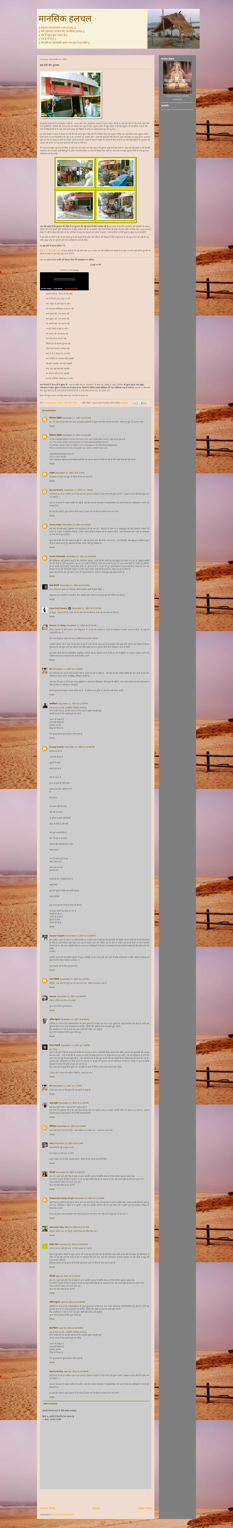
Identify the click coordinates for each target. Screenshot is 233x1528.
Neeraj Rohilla (56, 490)
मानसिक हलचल (65, 19)
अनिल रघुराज (54, 1019)
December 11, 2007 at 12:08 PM (73, 703)
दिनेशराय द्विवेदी (47, 250)
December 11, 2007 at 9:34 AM (76, 524)
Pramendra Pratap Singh (61, 1198)
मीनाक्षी (52, 1172)
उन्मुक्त (58, 250)
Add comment (50, 1403)
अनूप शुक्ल (53, 1103)
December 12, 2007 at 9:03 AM (71, 1126)
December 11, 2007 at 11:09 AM (86, 608)
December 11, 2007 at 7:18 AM (78, 490)
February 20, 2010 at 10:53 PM (73, 1244)
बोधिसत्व (52, 1126)
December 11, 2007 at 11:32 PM (74, 1103)
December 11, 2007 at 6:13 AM (70, 473)
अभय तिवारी (54, 979)
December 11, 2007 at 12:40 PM (79, 747)
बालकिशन (53, 703)
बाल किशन (53, 1328)
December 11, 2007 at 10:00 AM (81, 556)
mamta (52, 996)
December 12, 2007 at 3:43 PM (70, 1172)
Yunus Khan (55, 524)
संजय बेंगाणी (54, 585)
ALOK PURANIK (57, 556)
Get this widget (46, 288)
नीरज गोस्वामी (54, 1045)
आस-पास (67, 403)
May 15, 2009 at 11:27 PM (77, 1227)
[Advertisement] (95, 1497)
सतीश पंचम (53, 1244)
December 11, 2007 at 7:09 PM (75, 1045)
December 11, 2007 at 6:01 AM (76, 435)
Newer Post (47, 1508)
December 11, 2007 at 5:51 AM (76, 418)
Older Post (144, 1508)
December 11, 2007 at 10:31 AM (75, 585)
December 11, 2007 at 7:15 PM (67, 1086)
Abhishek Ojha (56, 1227)
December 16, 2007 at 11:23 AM (89, 1198)
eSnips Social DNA (71, 288)
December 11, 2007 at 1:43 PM (74, 979)
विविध (75, 403)
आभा (51, 1143)
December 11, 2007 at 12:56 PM (80, 936)
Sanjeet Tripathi (57, 936)
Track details (58, 288)
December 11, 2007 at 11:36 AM (68, 669)
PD (50, 669)
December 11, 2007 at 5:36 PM (71, 996)
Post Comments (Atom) (63, 1514)
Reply (52, 426)
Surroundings (50, 403)
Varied (60, 403)
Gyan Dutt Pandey (58, 608)
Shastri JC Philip (57, 625)
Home (96, 1508)
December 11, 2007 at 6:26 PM (75, 1019)
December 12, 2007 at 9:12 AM (68, 1143)
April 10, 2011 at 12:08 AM (68, 1276)
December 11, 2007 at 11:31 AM (81, 625)
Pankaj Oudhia (56, 747)
